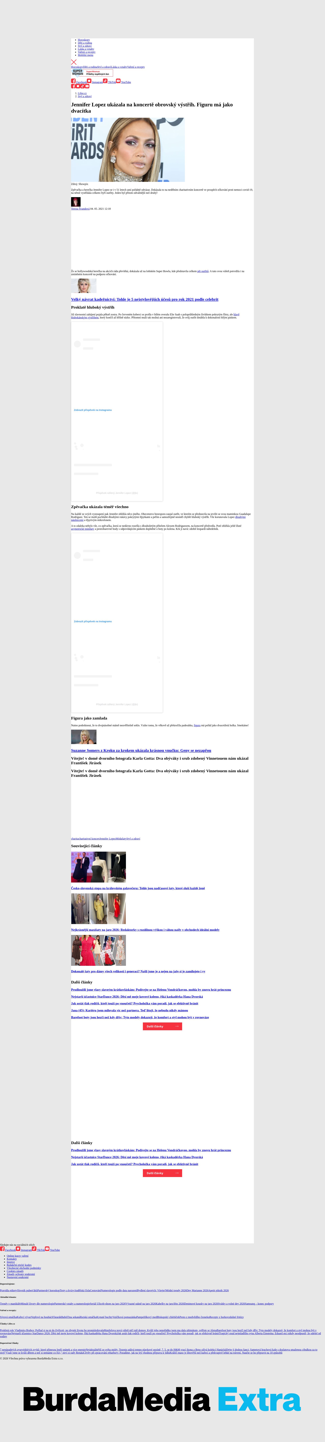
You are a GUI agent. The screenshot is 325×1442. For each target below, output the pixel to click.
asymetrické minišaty (82, 528)
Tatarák (57, 1317)
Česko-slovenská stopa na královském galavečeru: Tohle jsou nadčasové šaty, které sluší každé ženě (138, 888)
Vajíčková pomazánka (124, 1317)
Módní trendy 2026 (176, 1290)
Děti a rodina (85, 42)
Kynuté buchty (104, 1317)
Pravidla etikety (8, 1290)
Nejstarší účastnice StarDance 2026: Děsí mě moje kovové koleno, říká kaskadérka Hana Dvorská (137, 996)
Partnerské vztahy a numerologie (72, 1303)
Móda (119, 838)
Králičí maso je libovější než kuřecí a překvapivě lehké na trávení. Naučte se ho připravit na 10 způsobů (226, 1352)
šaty (124, 838)
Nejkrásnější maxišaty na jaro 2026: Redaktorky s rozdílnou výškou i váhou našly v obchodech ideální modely (145, 930)
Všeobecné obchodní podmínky (24, 1268)
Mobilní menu (85, 55)
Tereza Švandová (80, 208)
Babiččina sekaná (70, 1317)
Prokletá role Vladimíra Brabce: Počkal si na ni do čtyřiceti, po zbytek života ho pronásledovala (52, 1330)
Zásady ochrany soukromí (21, 1274)
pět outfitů (203, 271)
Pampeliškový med (146, 1317)
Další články (155, 1026)
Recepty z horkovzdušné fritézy (226, 1317)
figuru (197, 725)
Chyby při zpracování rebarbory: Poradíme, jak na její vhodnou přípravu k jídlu (126, 1352)
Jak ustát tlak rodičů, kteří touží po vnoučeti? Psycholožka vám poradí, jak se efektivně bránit (134, 1003)
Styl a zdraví (85, 45)
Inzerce (11, 1261)
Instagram (95, 82)
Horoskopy (84, 39)
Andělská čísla (82, 1290)
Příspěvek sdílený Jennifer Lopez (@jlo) (117, 493)
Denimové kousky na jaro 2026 (201, 1303)
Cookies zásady (15, 1271)
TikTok (109, 82)
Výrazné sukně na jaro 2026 (140, 1303)
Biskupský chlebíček (168, 1317)
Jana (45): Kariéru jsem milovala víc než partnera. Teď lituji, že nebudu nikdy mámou (129, 1010)
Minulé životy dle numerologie (37, 1303)
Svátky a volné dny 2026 (231, 1303)
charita (75, 838)
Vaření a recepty (86, 52)
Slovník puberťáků (27, 1290)
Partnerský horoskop (48, 1290)
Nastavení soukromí (17, 1277)
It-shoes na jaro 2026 (114, 1303)
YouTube (123, 82)
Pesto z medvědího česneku (194, 1317)
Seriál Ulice (96, 1303)
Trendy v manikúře (10, 1303)
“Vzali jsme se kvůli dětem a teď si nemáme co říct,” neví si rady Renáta (44, 1352)
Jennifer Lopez (108, 838)
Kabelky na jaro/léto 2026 (170, 1303)
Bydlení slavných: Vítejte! (151, 1290)
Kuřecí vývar (24, 1317)
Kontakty (12, 1258)
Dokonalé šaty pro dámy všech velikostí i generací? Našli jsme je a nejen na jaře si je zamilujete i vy (138, 971)
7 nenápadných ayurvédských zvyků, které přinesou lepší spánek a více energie (43, 1349)
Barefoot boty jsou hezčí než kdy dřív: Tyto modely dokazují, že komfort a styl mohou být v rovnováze (140, 1017)
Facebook (79, 82)
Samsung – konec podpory (259, 1303)
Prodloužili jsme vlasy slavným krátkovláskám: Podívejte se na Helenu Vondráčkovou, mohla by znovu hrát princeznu (151, 989)
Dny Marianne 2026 (197, 1290)
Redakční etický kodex (19, 1265)
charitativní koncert (89, 838)
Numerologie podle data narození (119, 1290)
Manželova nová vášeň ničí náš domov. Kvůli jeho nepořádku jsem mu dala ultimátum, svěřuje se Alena (160, 1330)
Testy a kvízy (67, 1290)
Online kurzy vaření (17, 1255)
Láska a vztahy (86, 49)
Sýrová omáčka (8, 1317)
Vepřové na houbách (42, 1317)
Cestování (95, 1290)
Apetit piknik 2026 (218, 1290)
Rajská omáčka (88, 1317)
